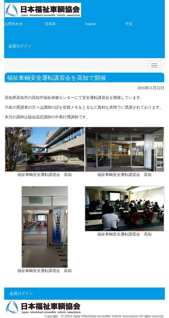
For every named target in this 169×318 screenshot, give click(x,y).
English (90, 24)
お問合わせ (14, 24)
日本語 (50, 24)
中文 (128, 24)
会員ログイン (20, 46)
